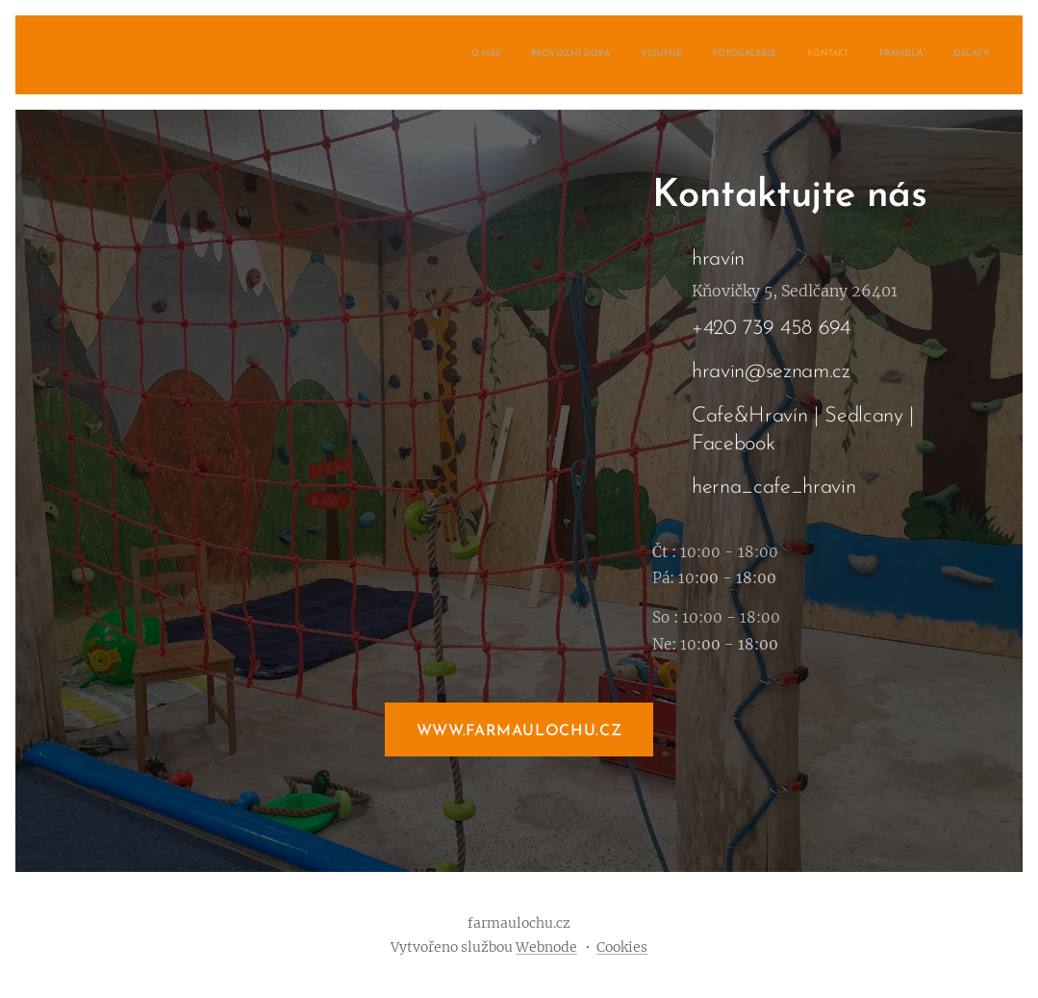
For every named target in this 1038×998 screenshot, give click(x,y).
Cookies (621, 947)
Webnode (546, 947)
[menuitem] (809, 55)
